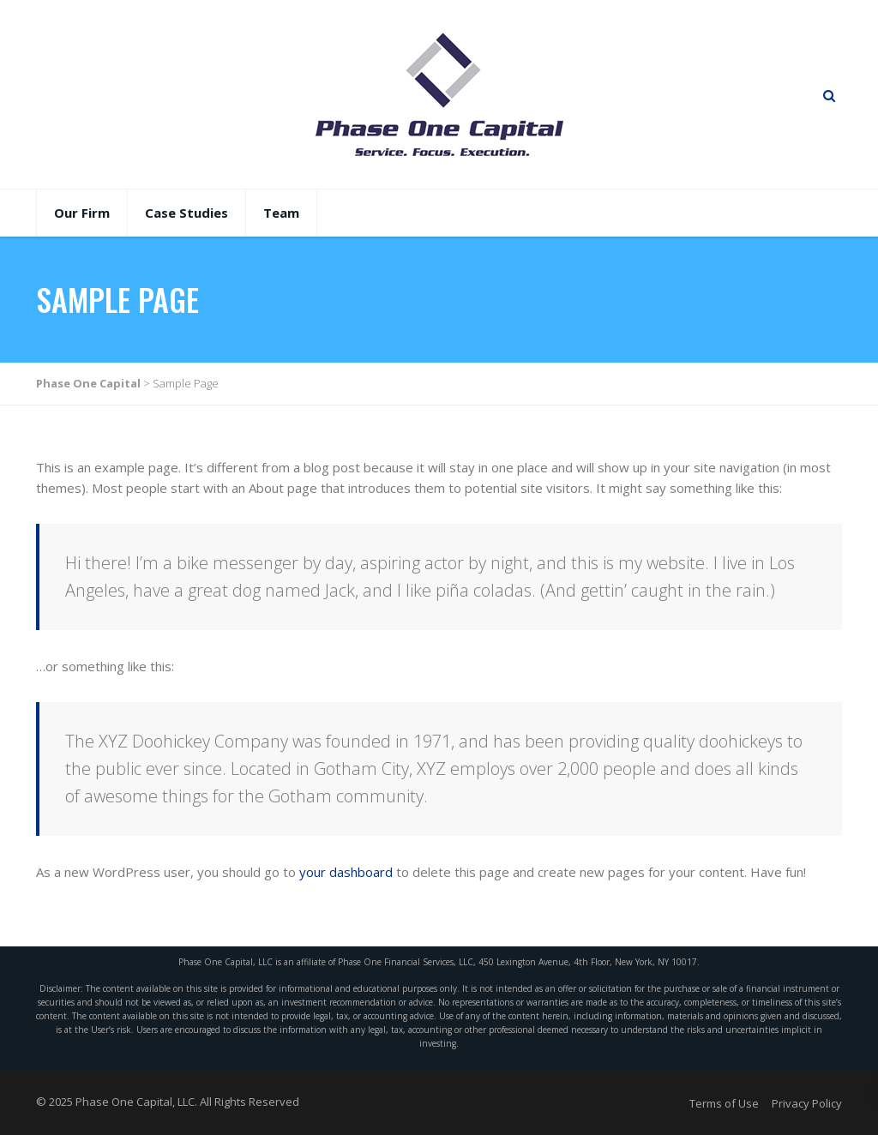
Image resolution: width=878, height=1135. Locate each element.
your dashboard (346, 871)
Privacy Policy (807, 1103)
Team (281, 212)
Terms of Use (724, 1103)
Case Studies (186, 212)
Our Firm (82, 212)
